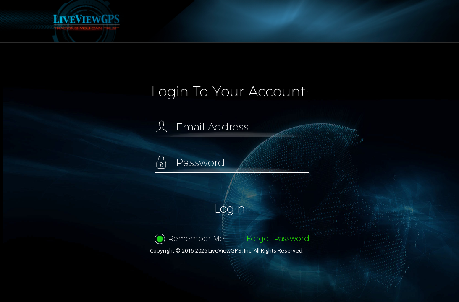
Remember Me (189, 239)
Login (229, 208)
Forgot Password (278, 238)
